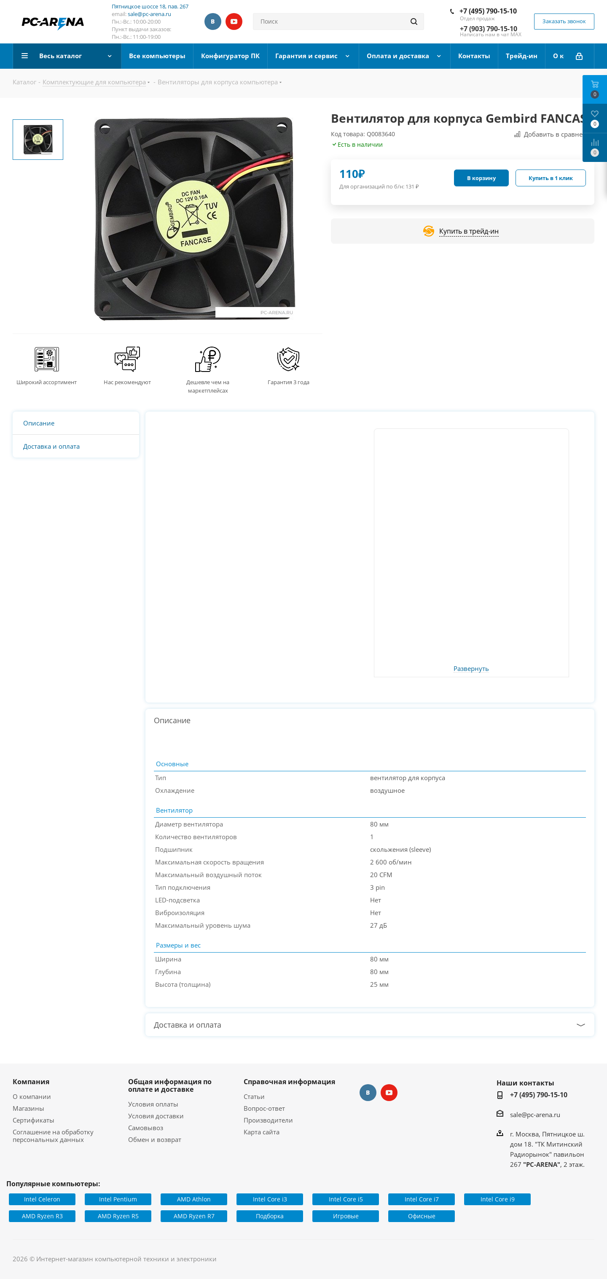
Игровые (346, 1216)
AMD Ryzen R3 (42, 1216)
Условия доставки (156, 1116)
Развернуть (471, 669)
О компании (32, 1096)
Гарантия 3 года (288, 382)
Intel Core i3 (270, 1199)
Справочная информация (289, 1081)
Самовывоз (145, 1127)
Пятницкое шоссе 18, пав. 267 (150, 6)
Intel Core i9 (498, 1199)
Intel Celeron (42, 1199)
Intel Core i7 (422, 1199)
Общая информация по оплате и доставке (170, 1085)
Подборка (270, 1216)
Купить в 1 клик (551, 178)
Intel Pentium (118, 1199)
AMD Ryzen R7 (194, 1216)
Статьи (254, 1096)
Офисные (421, 1216)
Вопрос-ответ (264, 1108)
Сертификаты (33, 1120)
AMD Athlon (194, 1199)
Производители (268, 1120)
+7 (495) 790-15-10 (488, 11)
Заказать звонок (564, 21)
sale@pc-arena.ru (149, 14)
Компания (31, 1081)
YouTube (234, 21)
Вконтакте (212, 21)
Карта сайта (261, 1132)
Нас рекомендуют (127, 382)
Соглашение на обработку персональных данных (53, 1136)
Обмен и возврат (154, 1139)
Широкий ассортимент (46, 382)
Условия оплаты (153, 1104)
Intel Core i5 (346, 1199)
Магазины (28, 1108)
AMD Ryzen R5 (118, 1216)
